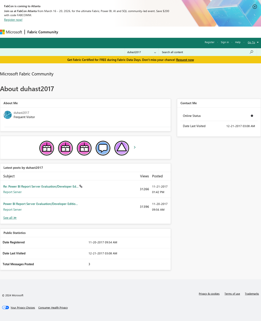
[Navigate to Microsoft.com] (11, 32)
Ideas (102, 32)
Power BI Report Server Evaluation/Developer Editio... (40, 204)
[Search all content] (207, 52)
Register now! (13, 20)
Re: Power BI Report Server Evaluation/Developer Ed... (41, 186)
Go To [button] (251, 42)
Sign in (225, 42)
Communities (120, 32)
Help (238, 42)
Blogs (138, 32)
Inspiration (85, 32)
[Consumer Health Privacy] (53, 307)
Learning (154, 32)
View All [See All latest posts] (10, 217)
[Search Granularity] (141, 52)
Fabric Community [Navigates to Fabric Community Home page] (42, 31)
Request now (185, 60)
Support (171, 32)
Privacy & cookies (209, 293)
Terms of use (232, 293)
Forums (67, 32)
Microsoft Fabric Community (26, 73)
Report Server (12, 192)
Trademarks (252, 293)
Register (210, 42)
